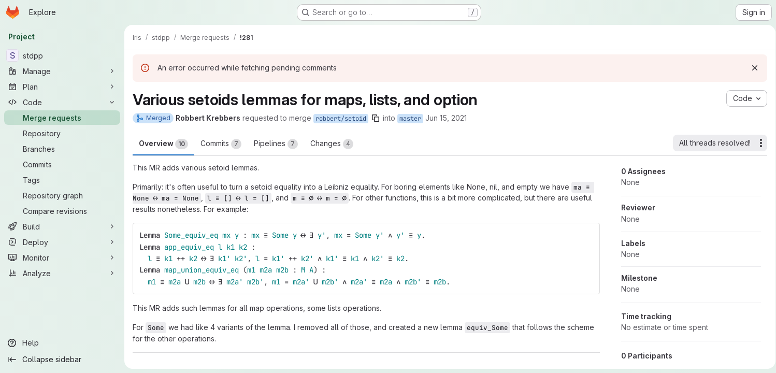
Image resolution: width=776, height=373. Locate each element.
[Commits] (62, 164)
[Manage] (62, 71)
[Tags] (62, 180)
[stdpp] (62, 55)
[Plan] (62, 86)
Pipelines (276, 144)
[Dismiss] (751, 68)
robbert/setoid (340, 118)
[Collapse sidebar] (62, 359)
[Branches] (62, 148)
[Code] (62, 102)
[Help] (62, 343)
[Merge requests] (62, 117)
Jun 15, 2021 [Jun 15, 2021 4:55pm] (446, 117)
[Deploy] (62, 242)
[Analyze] (62, 273)
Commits (220, 144)
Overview (163, 144)
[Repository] (62, 133)
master (410, 118)
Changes (331, 144)
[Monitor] (62, 257)
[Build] (62, 226)
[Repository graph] (62, 195)
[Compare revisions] (62, 211)
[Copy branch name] (375, 118)
